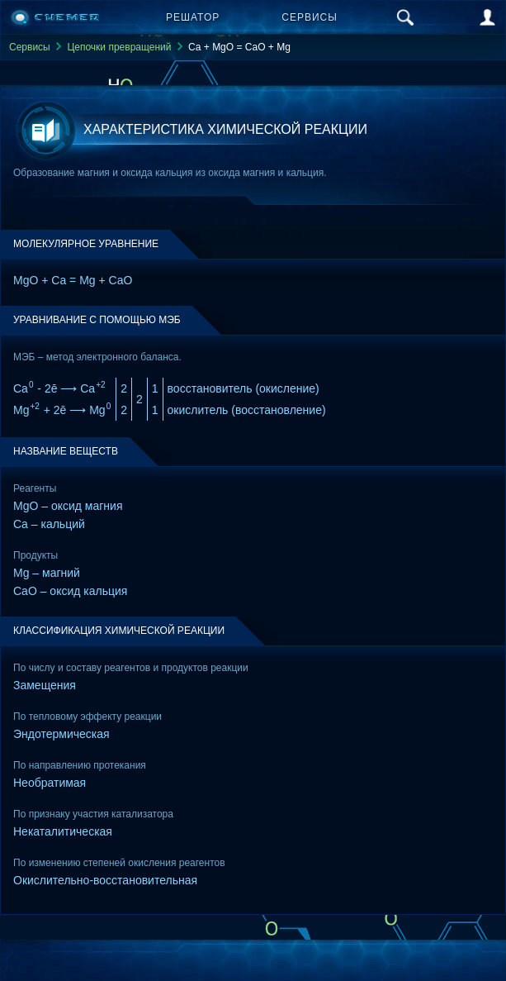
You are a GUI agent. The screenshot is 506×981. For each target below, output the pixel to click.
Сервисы (309, 17)
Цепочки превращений (119, 47)
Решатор (193, 17)
